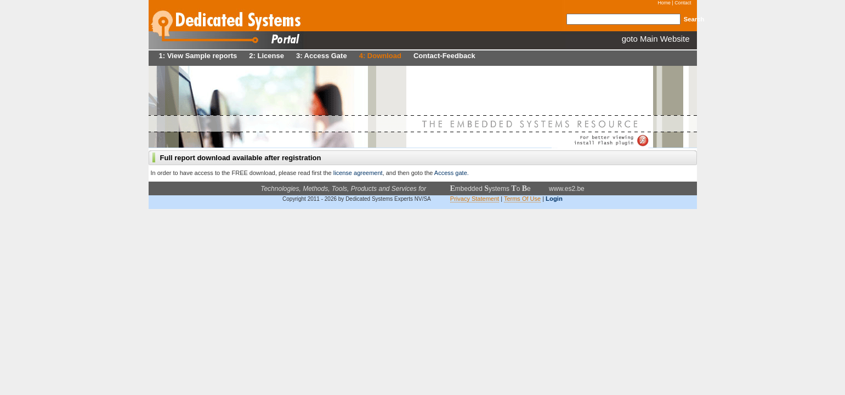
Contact (682, 2)
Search (694, 19)
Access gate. (451, 173)
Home (664, 2)
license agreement (357, 173)
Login (554, 198)
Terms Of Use (522, 198)
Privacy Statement (474, 198)
